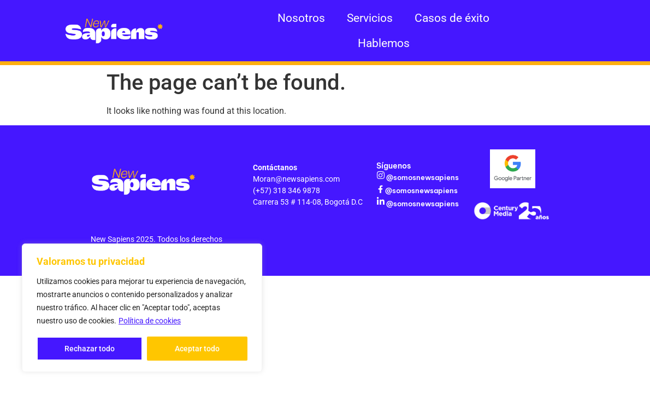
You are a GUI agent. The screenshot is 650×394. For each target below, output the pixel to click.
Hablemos (384, 43)
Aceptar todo (197, 348)
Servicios (370, 18)
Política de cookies (150, 321)
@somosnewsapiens (422, 177)
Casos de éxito (452, 18)
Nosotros (301, 18)
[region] (142, 308)
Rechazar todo (89, 348)
